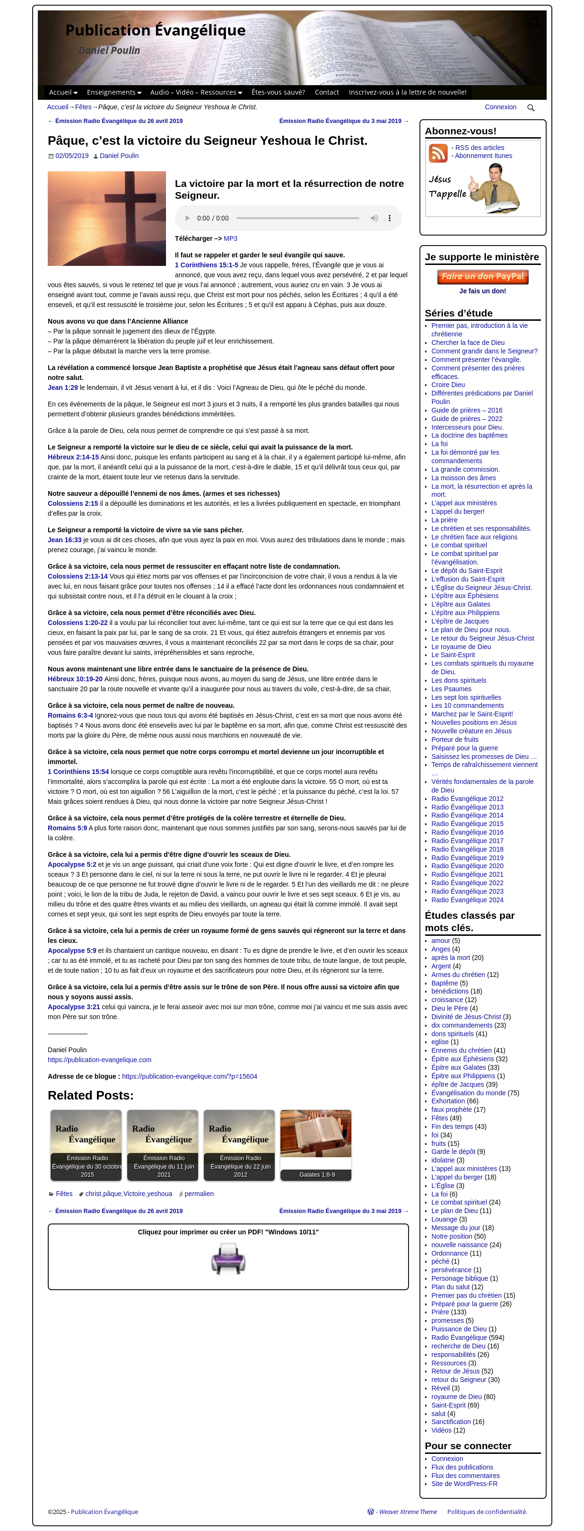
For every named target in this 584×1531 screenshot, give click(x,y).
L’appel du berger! (458, 511)
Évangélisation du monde (469, 1093)
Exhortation (448, 1101)
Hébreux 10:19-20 (75, 679)
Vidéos (442, 1430)
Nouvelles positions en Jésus (474, 722)
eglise (440, 1042)
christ (93, 1193)
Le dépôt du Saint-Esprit (467, 570)
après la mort (451, 957)
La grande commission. (466, 469)
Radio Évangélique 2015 (468, 823)
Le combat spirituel (460, 545)
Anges (441, 949)
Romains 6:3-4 (70, 715)
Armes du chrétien (459, 974)
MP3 (230, 238)
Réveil (441, 1388)
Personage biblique (460, 1278)
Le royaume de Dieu (461, 647)
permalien (199, 1193)
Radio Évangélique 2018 (468, 849)
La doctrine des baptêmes (470, 435)
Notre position (452, 1236)
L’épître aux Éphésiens (465, 595)
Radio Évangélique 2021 (468, 874)
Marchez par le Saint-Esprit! (473, 714)
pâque (112, 1193)
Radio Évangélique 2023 (468, 891)
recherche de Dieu (459, 1346)
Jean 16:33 (65, 540)
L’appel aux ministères (464, 503)
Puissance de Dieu (459, 1329)
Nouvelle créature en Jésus (472, 731)
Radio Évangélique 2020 (468, 866)
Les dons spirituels (459, 680)
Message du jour (456, 1228)
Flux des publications (463, 1467)
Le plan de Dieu (455, 1210)
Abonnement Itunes (483, 155)
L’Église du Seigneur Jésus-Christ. (482, 587)
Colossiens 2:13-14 (78, 576)
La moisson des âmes (464, 478)
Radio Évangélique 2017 (468, 841)
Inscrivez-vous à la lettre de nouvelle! (408, 92)
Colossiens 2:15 (73, 503)
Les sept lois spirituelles (467, 697)
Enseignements (116, 92)
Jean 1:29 (63, 387)
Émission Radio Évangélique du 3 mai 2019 (344, 121)
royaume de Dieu (457, 1396)
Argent (441, 966)
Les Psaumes (452, 689)
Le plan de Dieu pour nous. (471, 630)
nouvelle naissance (460, 1245)
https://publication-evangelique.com (99, 1060)
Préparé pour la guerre (465, 748)
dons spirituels (453, 1034)
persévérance (452, 1270)
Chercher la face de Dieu (468, 342)
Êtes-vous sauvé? (278, 92)
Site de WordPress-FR (465, 1483)
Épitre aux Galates (459, 1067)
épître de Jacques (458, 1084)
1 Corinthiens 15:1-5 (206, 265)
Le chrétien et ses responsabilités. (482, 528)
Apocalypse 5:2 (72, 864)
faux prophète (452, 1109)
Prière (440, 1312)
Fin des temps (452, 1126)
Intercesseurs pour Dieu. (468, 427)
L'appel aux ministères (464, 1168)
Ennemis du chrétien (462, 1050)
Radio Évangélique (460, 1337)
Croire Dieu (448, 384)
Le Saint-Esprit (453, 655)
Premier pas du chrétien (467, 1295)
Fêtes (83, 107)
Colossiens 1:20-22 (78, 622)
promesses (448, 1320)
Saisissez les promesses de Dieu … (484, 756)
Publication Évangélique (155, 29)
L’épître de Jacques (460, 621)
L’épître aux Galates (461, 604)
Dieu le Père (450, 1008)
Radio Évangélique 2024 (468, 900)
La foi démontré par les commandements (465, 457)
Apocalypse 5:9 (72, 950)
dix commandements (462, 1025)
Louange (445, 1219)
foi (435, 1135)
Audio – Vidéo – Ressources (198, 92)
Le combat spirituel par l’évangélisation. (465, 558)
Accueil (65, 92)
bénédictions (450, 991)
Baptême (445, 983)
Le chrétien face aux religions (475, 537)
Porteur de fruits (455, 739)
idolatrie (443, 1160)
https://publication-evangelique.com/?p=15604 (189, 1076)
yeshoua (159, 1193)
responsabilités (454, 1354)
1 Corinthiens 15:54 (78, 771)
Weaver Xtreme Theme (408, 1511)
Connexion (500, 107)
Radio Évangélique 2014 (468, 815)
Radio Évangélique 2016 (468, 832)
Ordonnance (450, 1253)
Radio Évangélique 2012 (468, 798)
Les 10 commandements (468, 705)
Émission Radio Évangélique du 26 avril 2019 (115, 121)
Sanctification (451, 1421)
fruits (439, 1143)
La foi (440, 444)
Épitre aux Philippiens (464, 1076)
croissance (447, 999)
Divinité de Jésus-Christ (466, 1017)
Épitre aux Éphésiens (463, 1059)
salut (439, 1413)
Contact (327, 92)
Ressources (449, 1363)
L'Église (443, 1185)
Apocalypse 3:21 (74, 1007)
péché (441, 1261)
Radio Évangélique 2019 (468, 858)
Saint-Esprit (449, 1405)
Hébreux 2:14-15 (73, 457)
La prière (445, 520)
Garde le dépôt (454, 1151)
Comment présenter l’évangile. (477, 359)
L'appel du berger (457, 1177)
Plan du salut (451, 1287)
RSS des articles (479, 147)
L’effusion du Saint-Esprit (468, 579)
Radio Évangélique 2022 (468, 883)
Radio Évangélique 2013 (468, 807)
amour (441, 940)
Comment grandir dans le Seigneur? (485, 351)
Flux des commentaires (466, 1475)
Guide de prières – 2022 (467, 418)
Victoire (134, 1193)
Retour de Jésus (456, 1371)
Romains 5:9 (67, 828)
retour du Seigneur (459, 1379)
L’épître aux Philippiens (466, 612)
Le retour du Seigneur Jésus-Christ (483, 638)
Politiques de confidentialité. (487, 1511)
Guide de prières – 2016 (467, 410)
